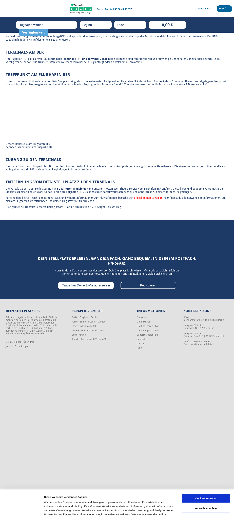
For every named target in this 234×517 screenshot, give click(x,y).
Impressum (143, 317)
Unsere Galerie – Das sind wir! (88, 330)
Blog (139, 348)
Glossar (141, 343)
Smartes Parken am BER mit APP (89, 339)
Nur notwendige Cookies (206, 495)
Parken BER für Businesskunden (88, 321)
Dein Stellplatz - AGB (148, 330)
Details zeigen (178, 510)
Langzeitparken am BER (84, 326)
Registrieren (148, 285)
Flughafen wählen (34, 24)
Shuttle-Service (37, 81)
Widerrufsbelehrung (147, 334)
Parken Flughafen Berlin (84, 317)
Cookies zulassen (206, 475)
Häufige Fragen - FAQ (148, 326)
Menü (223, 10)
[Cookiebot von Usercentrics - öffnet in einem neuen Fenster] (21, 510)
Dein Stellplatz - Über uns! (20, 342)
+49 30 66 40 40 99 (120, 9)
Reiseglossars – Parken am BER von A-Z (70, 206)
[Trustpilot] (81, 8)
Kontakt (141, 339)
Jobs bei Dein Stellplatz (18, 346)
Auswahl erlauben (206, 485)
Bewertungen (79, 334)
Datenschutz (143, 321)
